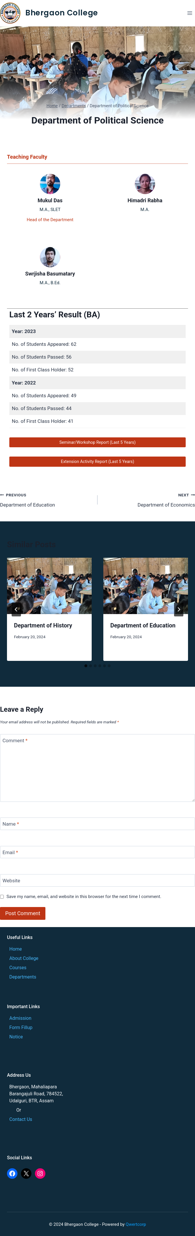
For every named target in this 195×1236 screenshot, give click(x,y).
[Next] (178, 609)
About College (23, 958)
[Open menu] (189, 12)
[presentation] (49, 586)
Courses (17, 967)
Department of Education (46, 499)
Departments (22, 977)
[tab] (85, 665)
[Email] (97, 852)
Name (11, 824)
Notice (16, 1037)
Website (11, 880)
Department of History (43, 625)
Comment (15, 740)
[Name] (97, 824)
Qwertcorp (136, 1224)
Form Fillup (21, 1027)
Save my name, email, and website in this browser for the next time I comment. (83, 896)
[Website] (97, 880)
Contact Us (20, 1119)
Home (15, 949)
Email (10, 852)
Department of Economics (148, 499)
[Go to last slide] (16, 609)
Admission (20, 1018)
